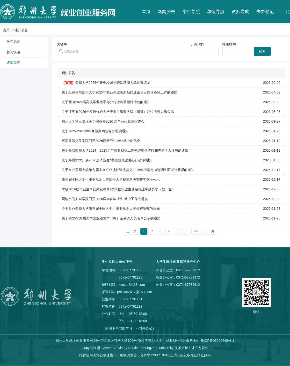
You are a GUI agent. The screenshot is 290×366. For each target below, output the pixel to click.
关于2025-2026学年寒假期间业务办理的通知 (95, 131)
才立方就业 (199, 348)
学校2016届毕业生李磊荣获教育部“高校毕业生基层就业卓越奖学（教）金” (117, 189)
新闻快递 (13, 52)
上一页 (131, 231)
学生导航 (191, 11)
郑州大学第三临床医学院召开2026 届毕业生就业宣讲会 (103, 121)
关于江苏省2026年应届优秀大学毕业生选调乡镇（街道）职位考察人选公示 (118, 112)
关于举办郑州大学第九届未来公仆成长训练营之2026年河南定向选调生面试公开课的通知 (128, 170)
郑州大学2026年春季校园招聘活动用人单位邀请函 (112, 83)
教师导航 (240, 11)
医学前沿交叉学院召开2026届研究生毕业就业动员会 (101, 141)
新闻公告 (166, 11)
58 (195, 231)
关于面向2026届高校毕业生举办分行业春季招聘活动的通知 (106, 102)
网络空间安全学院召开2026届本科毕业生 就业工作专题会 (105, 199)
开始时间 (197, 44)
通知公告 (21, 30)
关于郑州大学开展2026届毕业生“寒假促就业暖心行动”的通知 (107, 160)
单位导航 (216, 11)
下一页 (209, 231)
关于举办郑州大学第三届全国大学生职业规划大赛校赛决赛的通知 (111, 208)
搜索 (262, 51)
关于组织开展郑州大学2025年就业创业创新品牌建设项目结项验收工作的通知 (119, 92)
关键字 (62, 44)
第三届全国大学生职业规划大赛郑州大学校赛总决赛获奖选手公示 (111, 179)
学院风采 (13, 42)
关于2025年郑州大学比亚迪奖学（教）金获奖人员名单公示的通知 (111, 218)
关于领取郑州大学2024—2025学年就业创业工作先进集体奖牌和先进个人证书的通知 (125, 150)
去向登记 (265, 11)
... (186, 231)
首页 (146, 11)
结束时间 (229, 44)
